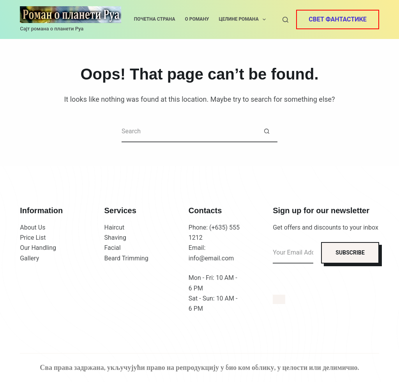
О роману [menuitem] (197, 19)
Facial (112, 247)
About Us (32, 227)
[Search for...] (189, 131)
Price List (33, 237)
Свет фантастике (338, 19)
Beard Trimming (126, 258)
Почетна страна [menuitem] (154, 19)
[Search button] (266, 131)
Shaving (115, 237)
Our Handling (38, 247)
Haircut (114, 227)
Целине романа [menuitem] (244, 19)
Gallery (29, 258)
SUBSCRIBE (349, 252)
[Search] (285, 20)
